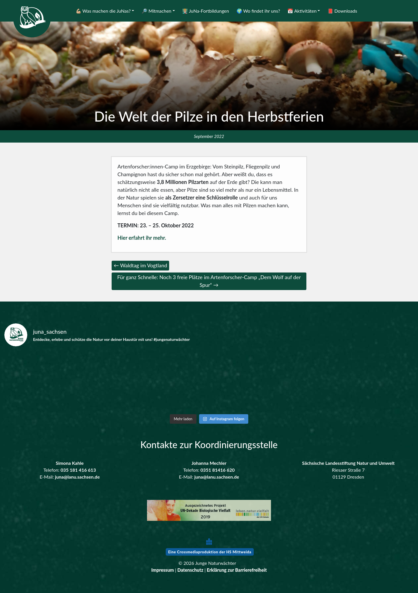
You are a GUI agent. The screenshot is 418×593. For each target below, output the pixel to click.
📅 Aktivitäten (301, 11)
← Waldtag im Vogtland (140, 265)
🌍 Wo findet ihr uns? (258, 11)
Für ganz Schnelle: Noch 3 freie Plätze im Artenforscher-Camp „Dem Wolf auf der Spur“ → (209, 281)
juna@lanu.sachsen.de (77, 476)
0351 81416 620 (218, 470)
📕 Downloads (342, 11)
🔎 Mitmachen (156, 11)
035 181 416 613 (78, 470)
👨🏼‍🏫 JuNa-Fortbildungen (205, 11)
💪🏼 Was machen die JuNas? (103, 11)
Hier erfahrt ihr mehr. (141, 238)
